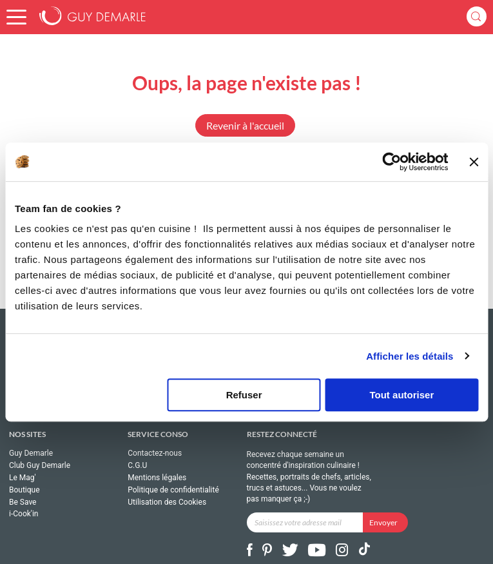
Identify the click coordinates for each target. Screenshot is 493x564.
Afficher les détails (409, 356)
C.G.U (137, 465)
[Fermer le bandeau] (473, 161)
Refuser (244, 394)
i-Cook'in (23, 513)
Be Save (22, 502)
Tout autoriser (402, 394)
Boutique (24, 489)
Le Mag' (22, 477)
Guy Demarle (31, 453)
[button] (16, 17)
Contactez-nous (155, 453)
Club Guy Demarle (39, 465)
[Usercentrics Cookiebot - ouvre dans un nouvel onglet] (392, 161)
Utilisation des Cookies (167, 502)
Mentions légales (157, 477)
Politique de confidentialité (173, 489)
